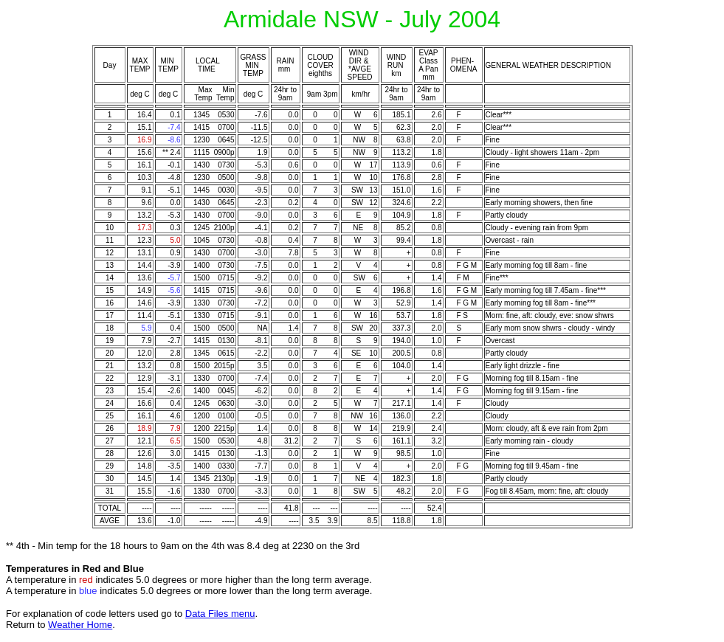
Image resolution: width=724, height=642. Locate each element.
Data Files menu (220, 613)
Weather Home (80, 624)
